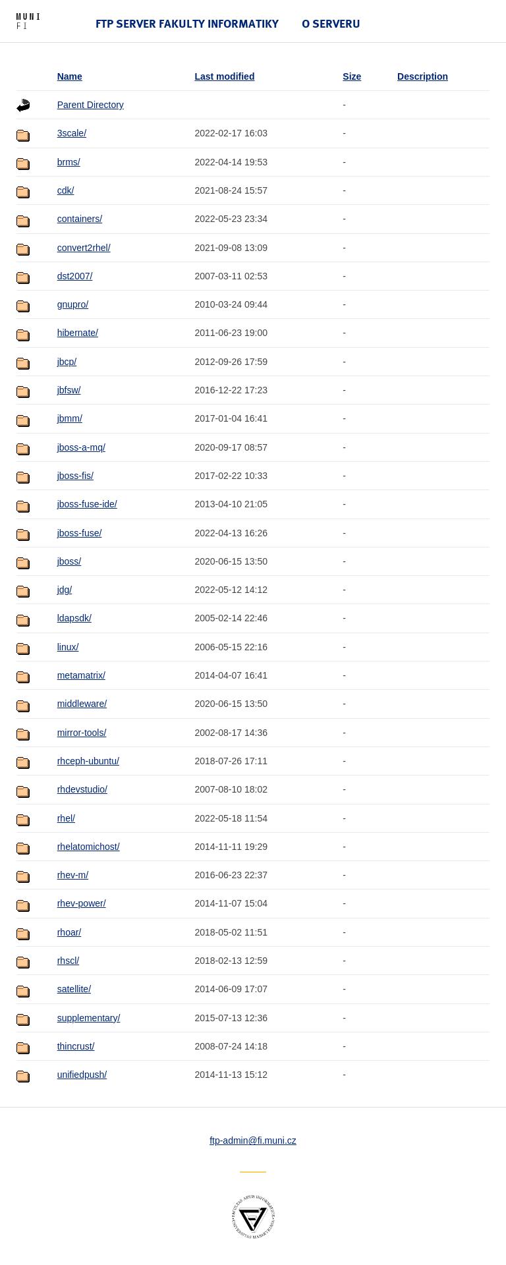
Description (422, 76)
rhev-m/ (72, 875)
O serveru (331, 23)
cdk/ (65, 190)
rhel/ (66, 818)
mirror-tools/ (82, 732)
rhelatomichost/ (88, 846)
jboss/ (69, 561)
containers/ (79, 218)
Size (352, 76)
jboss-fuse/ (79, 533)
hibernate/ (77, 332)
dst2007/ (75, 276)
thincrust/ (76, 1046)
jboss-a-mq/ (81, 447)
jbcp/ (67, 361)
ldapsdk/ (74, 618)
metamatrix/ (81, 675)
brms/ (68, 162)
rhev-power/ (81, 903)
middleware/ (82, 703)
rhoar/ (69, 932)
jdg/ (64, 589)
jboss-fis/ (75, 475)
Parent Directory (90, 104)
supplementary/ (89, 1018)
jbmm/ (69, 418)
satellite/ (74, 989)
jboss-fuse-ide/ (87, 504)
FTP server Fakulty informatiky (187, 23)
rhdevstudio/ (82, 789)
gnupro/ (72, 304)
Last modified (224, 76)
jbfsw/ (69, 390)
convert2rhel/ (84, 247)
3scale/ (71, 133)
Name (69, 76)
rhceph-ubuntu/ (88, 761)
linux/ (68, 647)
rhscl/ (68, 960)
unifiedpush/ (82, 1074)
